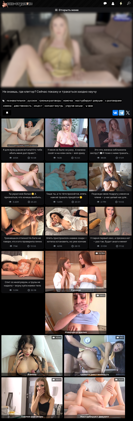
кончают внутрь (54, 105)
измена (7, 105)
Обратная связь (37, 404)
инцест (38, 105)
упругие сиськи (74, 105)
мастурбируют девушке (89, 100)
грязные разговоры (50, 100)
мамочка (68, 100)
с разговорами (113, 100)
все (89, 105)
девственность (23, 105)
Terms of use (18, 404)
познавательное (16, 100)
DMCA (6, 404)
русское (32, 100)
